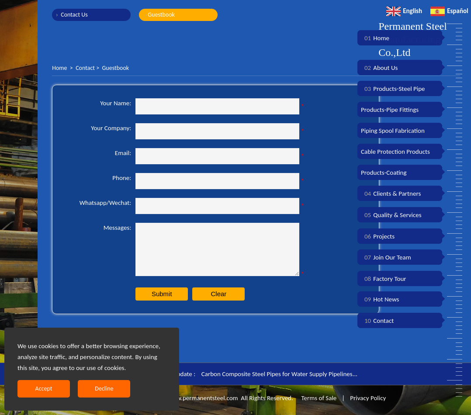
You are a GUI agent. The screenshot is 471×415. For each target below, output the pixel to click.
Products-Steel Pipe (393, 89)
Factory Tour (383, 279)
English (404, 11)
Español (449, 11)
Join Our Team (386, 257)
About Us (379, 68)
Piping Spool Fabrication (393, 131)
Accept (43, 388)
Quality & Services (391, 215)
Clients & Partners (391, 193)
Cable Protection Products (395, 152)
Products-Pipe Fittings (390, 110)
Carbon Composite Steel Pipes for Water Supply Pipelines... (279, 374)
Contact (85, 68)
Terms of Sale (318, 398)
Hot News (380, 299)
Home (59, 68)
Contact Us (74, 14)
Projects (378, 236)
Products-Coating (384, 172)
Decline (104, 388)
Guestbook (161, 14)
